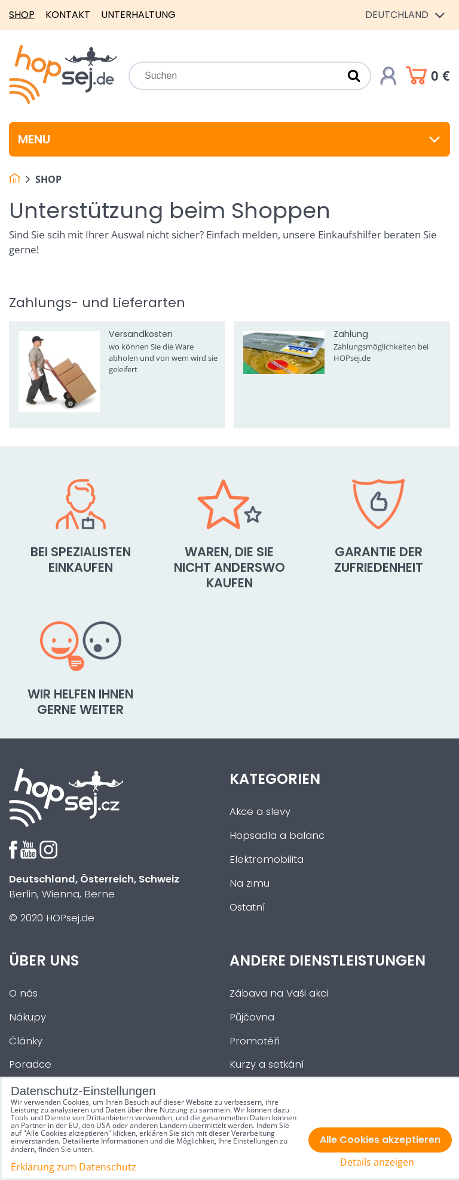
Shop (22, 15)
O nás (23, 993)
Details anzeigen (377, 1162)
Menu (229, 139)
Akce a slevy (260, 812)
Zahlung (350, 334)
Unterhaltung (138, 15)
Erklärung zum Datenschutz (73, 1166)
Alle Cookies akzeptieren (380, 1140)
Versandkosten (141, 334)
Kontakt (67, 15)
